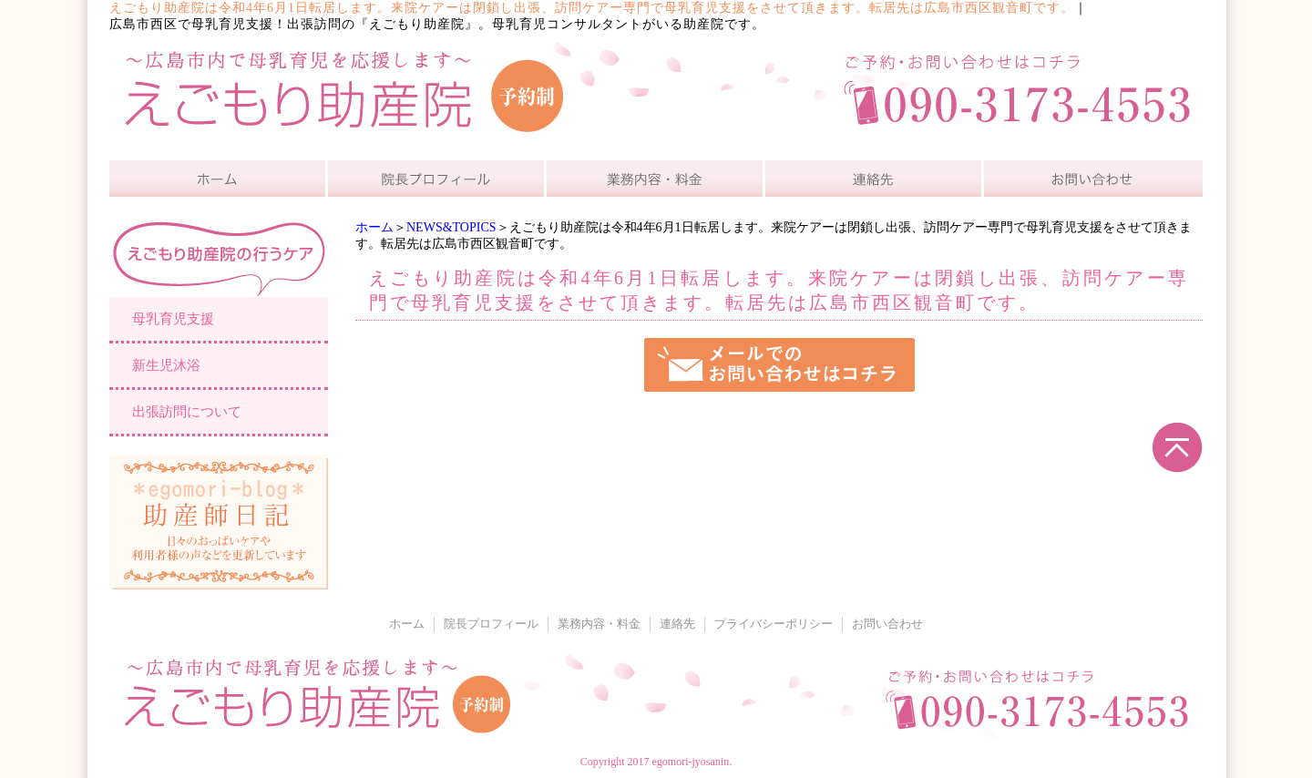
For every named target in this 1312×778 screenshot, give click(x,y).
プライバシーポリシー (773, 624)
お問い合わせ (887, 624)
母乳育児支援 (173, 319)
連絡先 (677, 624)
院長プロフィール (491, 624)
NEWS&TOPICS (451, 227)
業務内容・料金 (599, 624)
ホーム (374, 227)
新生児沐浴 (166, 365)
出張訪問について (186, 411)
